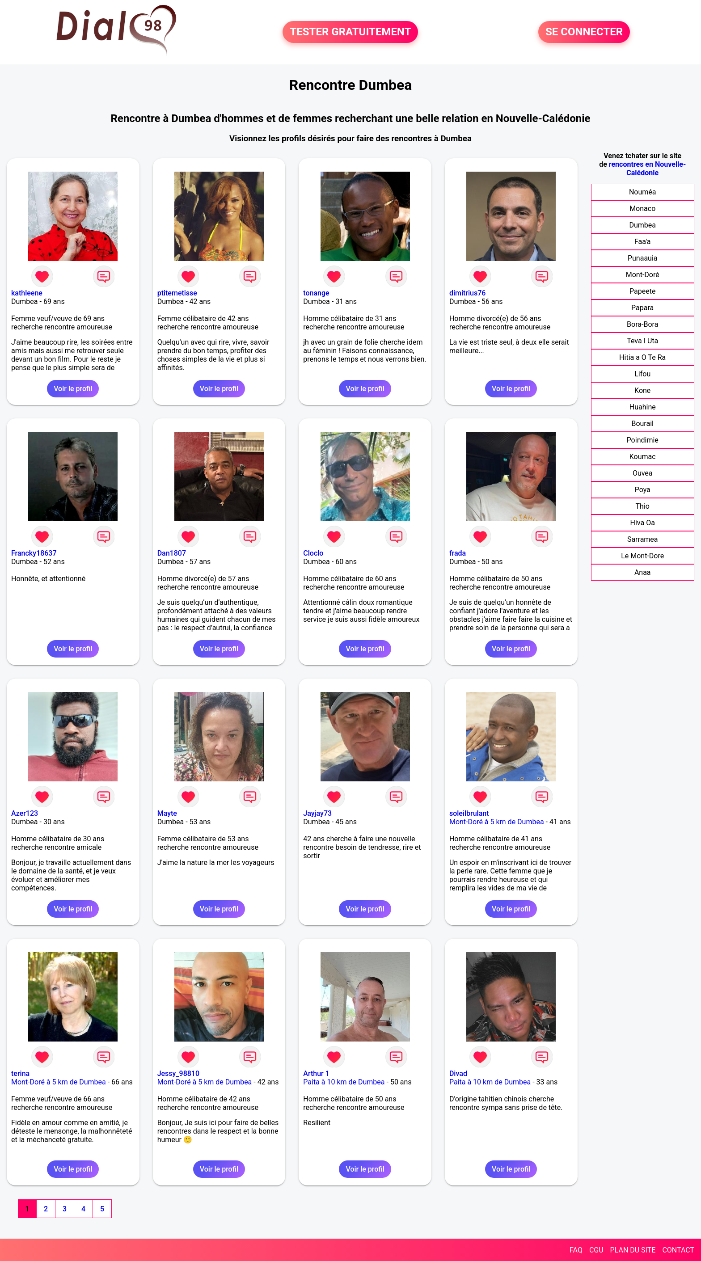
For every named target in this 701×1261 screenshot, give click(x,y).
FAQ (576, 1250)
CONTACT (678, 1250)
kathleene (26, 293)
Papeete (642, 291)
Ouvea (643, 473)
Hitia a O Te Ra (642, 357)
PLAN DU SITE (633, 1250)
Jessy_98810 (178, 1073)
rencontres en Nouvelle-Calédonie (647, 168)
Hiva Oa (642, 523)
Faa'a (642, 241)
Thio (643, 506)
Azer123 (24, 813)
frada (457, 553)
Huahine (642, 407)
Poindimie (643, 440)
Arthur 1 (316, 1073)
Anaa (642, 572)
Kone (642, 390)
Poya (642, 489)
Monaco (642, 208)
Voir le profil (73, 388)
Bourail (642, 423)
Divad (458, 1073)
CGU (596, 1250)
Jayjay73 (317, 813)
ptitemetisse (177, 293)
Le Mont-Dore (642, 556)
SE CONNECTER (584, 32)
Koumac (642, 456)
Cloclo (313, 553)
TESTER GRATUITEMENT (350, 32)
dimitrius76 (467, 293)
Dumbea (642, 225)
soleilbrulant (469, 813)
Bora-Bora (642, 324)
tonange (316, 293)
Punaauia (643, 258)
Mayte (167, 813)
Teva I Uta (642, 341)
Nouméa (642, 192)
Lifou (642, 374)
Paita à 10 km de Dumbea (343, 1082)
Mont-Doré (642, 274)
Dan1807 (171, 553)
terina (20, 1073)
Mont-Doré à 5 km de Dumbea (496, 822)
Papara (642, 308)
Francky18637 (34, 553)
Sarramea (642, 539)
